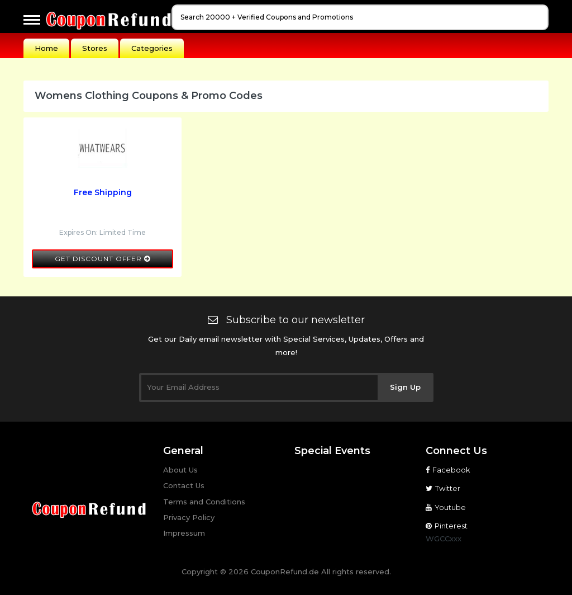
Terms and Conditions (204, 501)
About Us (180, 469)
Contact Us (183, 485)
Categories (152, 48)
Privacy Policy (188, 517)
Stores (94, 48)
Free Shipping (103, 192)
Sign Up (405, 386)
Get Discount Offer (102, 258)
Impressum (184, 532)
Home (46, 48)
